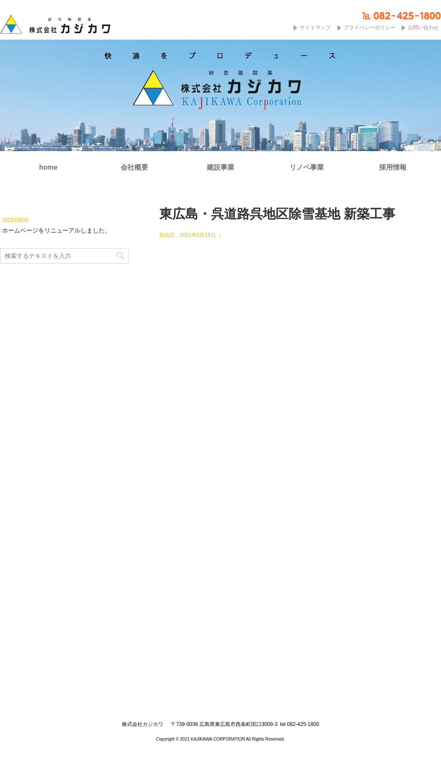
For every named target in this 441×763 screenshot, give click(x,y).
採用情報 (393, 167)
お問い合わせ (423, 27)
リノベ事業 (306, 167)
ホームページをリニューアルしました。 (56, 230)
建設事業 (220, 167)
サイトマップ (315, 27)
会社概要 (134, 167)
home (48, 167)
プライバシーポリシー (369, 27)
